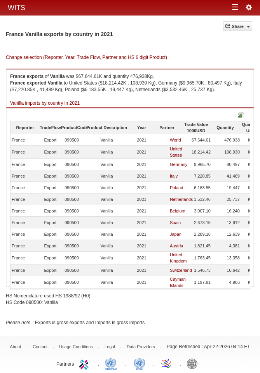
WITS (16, 8)
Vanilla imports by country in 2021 (45, 103)
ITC (85, 363)
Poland (176, 187)
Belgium (177, 211)
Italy (174, 176)
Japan (175, 234)
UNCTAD (112, 363)
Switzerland (181, 270)
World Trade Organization (166, 363)
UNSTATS (139, 363)
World (175, 140)
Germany (178, 164)
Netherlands (181, 199)
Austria (176, 245)
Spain (175, 222)
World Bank (194, 363)
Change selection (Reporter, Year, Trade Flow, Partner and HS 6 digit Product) (86, 57)
